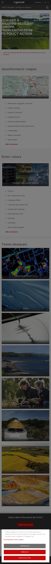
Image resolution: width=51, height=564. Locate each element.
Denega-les (24, 552)
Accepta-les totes (25, 558)
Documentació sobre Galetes (14, 540)
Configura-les (24, 546)
